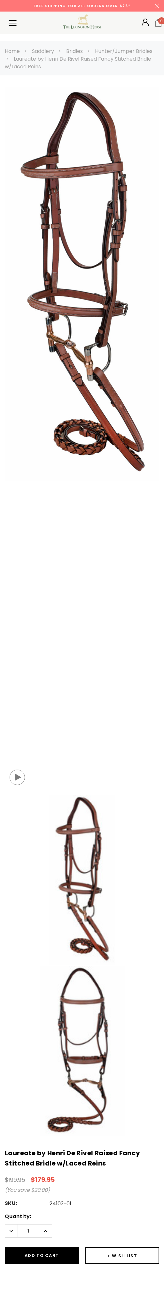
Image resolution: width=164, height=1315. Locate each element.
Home (12, 51)
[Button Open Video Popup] (17, 777)
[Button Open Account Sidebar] (145, 24)
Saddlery (43, 51)
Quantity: (18, 1216)
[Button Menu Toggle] (12, 23)
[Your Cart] (158, 23)
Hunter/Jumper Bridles (123, 51)
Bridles (74, 51)
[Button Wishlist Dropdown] (122, 1255)
